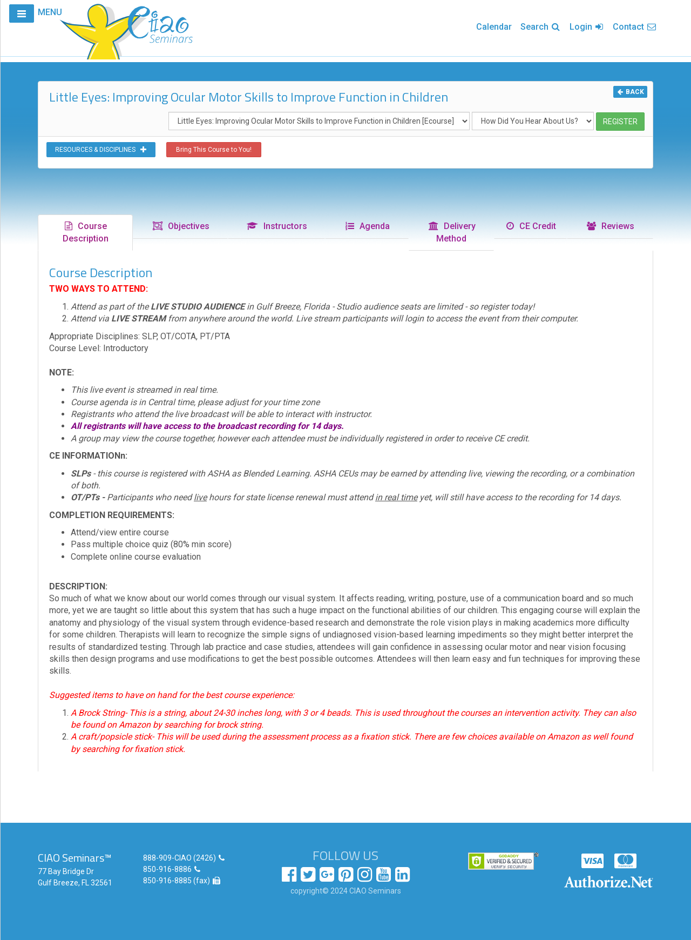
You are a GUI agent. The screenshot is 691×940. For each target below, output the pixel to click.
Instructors (276, 226)
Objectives (180, 226)
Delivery (452, 232)
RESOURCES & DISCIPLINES (101, 149)
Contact (635, 27)
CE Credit (530, 226)
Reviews (610, 226)
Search (540, 27)
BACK (630, 92)
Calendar (494, 27)
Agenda (367, 226)
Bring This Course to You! (214, 149)
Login (587, 27)
